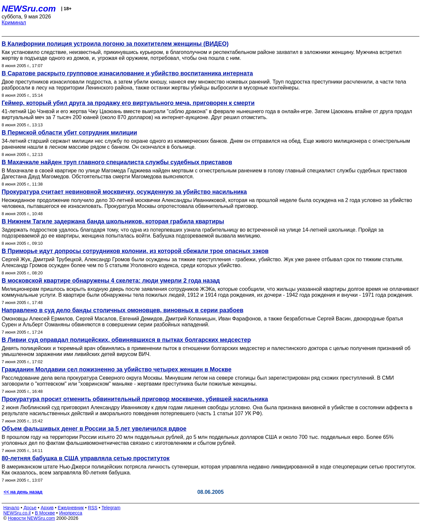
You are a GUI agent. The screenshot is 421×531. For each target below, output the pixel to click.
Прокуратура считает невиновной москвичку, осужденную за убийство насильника (124, 192)
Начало (11, 507)
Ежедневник (71, 507)
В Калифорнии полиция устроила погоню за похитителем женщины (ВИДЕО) (115, 43)
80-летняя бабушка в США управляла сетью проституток (86, 458)
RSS (92, 507)
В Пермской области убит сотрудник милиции (69, 132)
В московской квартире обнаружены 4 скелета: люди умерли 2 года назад (111, 280)
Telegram (111, 507)
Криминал (14, 22)
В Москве (45, 513)
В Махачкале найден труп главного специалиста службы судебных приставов (117, 162)
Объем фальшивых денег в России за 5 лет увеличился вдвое (94, 428)
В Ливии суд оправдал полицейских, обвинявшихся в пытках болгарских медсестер (126, 340)
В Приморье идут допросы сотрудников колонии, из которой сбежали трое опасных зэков (135, 251)
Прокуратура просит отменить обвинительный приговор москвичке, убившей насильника (135, 399)
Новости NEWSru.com (31, 518)
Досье (30, 507)
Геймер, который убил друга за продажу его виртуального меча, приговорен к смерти (128, 103)
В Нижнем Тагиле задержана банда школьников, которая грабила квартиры (113, 221)
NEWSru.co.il (17, 513)
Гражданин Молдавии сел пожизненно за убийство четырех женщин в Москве (117, 369)
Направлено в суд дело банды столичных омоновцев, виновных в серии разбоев (122, 310)
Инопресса (71, 513)
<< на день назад (23, 491)
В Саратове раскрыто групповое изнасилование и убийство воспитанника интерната (127, 73)
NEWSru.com (29, 8)
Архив (47, 507)
